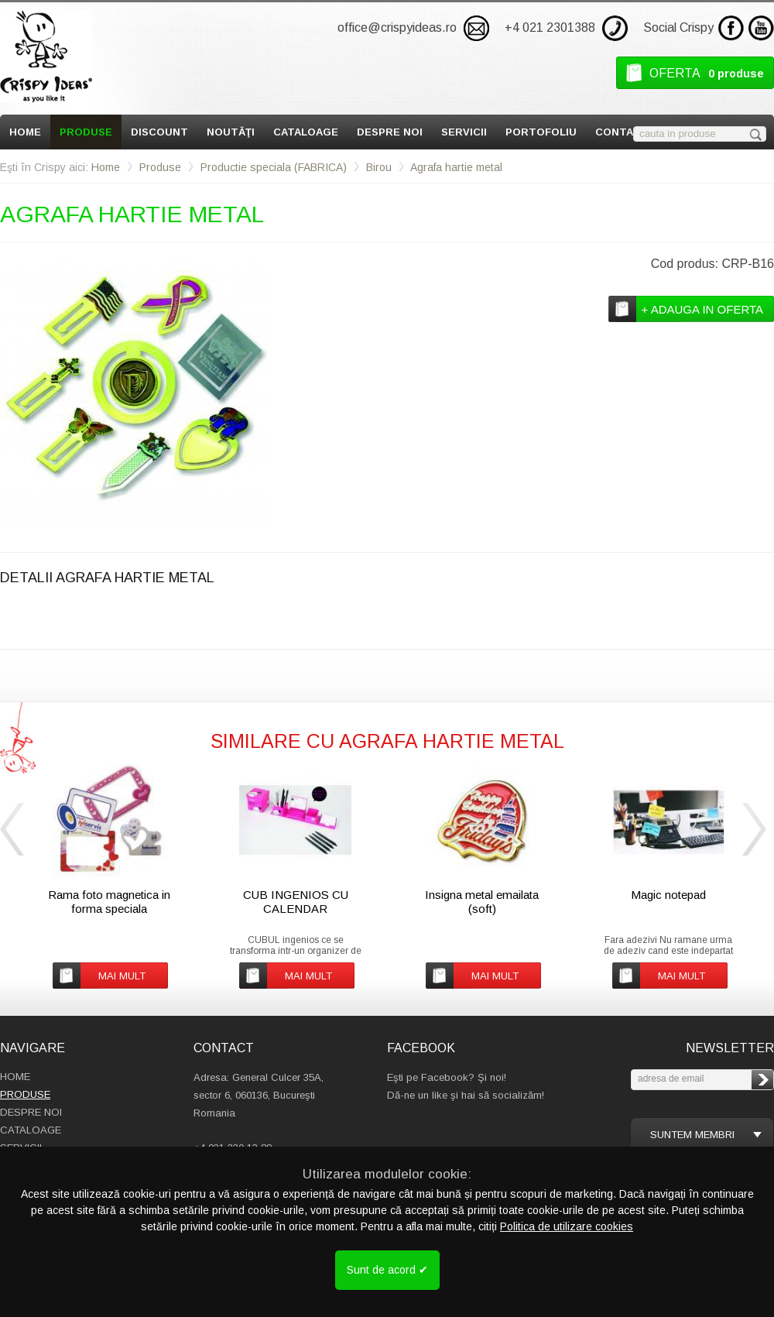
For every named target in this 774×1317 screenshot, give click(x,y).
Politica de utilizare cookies (566, 1226)
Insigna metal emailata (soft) (482, 901)
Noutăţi (231, 132)
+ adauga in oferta (702, 309)
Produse (86, 132)
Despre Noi (390, 132)
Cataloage (305, 132)
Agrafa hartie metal (456, 167)
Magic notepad (668, 894)
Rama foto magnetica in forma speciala (109, 901)
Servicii (464, 132)
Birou (379, 167)
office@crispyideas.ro (397, 27)
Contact (622, 132)
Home (25, 132)
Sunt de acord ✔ (387, 1270)
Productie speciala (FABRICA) (273, 167)
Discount (159, 132)
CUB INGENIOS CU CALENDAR (295, 901)
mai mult (122, 976)
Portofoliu (541, 132)
